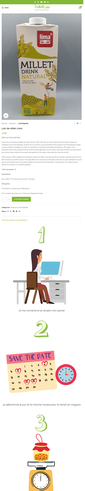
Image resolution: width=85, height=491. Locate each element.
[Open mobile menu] (5, 7)
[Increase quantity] (9, 199)
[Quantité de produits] (6, 199)
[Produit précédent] (74, 123)
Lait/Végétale (23, 123)
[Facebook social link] (35, 2)
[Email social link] (41, 2)
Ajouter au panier (21, 199)
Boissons (12, 123)
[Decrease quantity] (3, 199)
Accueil (4, 123)
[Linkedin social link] (47, 2)
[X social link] (38, 2)
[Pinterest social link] (44, 2)
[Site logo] (42, 7)
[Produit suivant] (80, 123)
